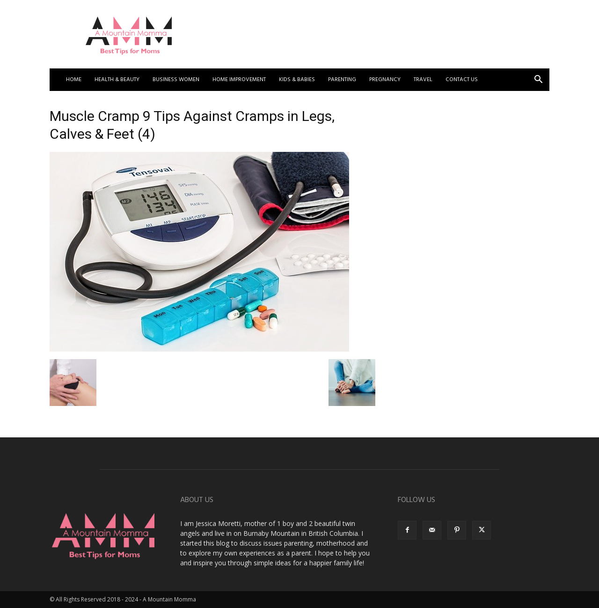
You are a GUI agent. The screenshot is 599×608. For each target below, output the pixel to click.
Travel (423, 79)
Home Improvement (239, 79)
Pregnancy (385, 79)
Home (73, 79)
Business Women (176, 79)
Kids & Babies (297, 79)
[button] (538, 80)
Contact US (462, 79)
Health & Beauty (117, 79)
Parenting (342, 79)
